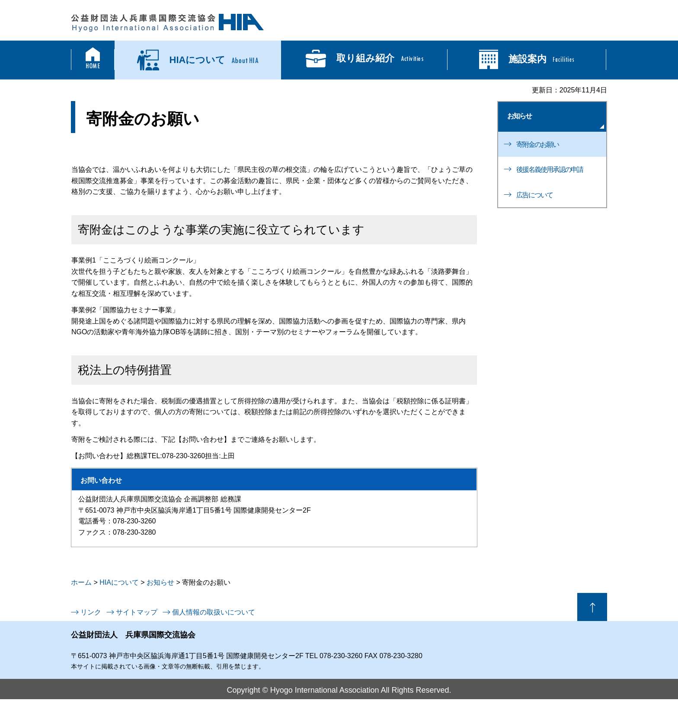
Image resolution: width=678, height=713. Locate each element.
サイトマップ (136, 612)
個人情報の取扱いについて (213, 612)
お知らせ (519, 116)
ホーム (81, 582)
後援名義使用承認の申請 (549, 169)
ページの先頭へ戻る (592, 607)
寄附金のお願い (537, 144)
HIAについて (119, 582)
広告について (534, 195)
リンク (90, 612)
